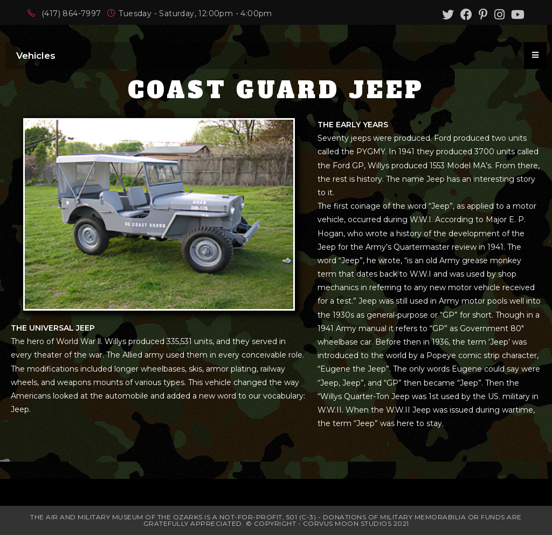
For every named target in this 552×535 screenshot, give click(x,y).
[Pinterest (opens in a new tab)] (483, 14)
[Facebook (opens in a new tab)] (466, 14)
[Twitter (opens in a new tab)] (448, 14)
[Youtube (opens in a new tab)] (516, 14)
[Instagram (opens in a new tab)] (499, 14)
